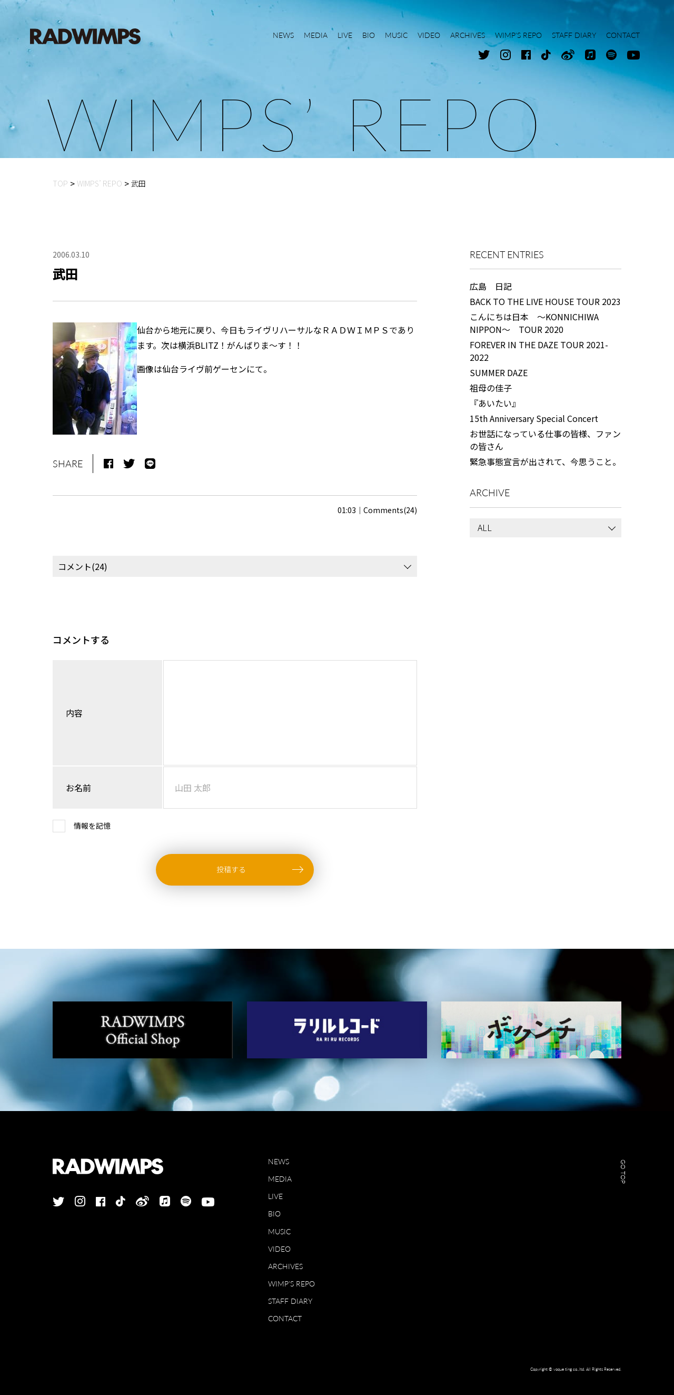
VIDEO (279, 1249)
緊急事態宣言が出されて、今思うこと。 (545, 461)
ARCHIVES (285, 1266)
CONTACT (285, 1318)
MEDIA (280, 1179)
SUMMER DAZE (499, 372)
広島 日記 (491, 286)
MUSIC (279, 1231)
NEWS (278, 1161)
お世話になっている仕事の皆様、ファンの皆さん (545, 440)
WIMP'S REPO (291, 1283)
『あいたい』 (495, 403)
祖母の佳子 (491, 387)
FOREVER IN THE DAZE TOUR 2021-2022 (539, 351)
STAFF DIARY (290, 1301)
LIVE (275, 1196)
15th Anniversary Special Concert (534, 418)
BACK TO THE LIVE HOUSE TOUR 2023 (545, 301)
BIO (274, 1213)
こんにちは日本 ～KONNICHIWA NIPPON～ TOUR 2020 (534, 323)
